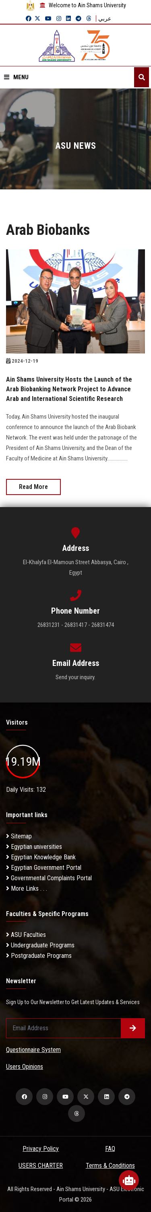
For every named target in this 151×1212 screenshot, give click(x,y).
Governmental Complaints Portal (49, 878)
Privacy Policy (41, 1148)
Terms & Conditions (110, 1165)
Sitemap (19, 836)
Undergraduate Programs (40, 945)
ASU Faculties (26, 935)
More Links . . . (26, 888)
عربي (104, 18)
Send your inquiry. (75, 677)
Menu (16, 77)
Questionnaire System (33, 1050)
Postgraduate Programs (39, 955)
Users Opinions (24, 1066)
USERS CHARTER (41, 1165)
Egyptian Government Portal (43, 867)
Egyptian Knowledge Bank (41, 857)
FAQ (110, 1148)
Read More (33, 487)
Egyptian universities (34, 846)
